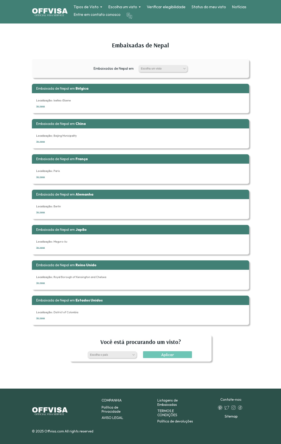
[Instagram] (234, 407)
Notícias (239, 6)
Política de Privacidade (111, 409)
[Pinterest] (221, 407)
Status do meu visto (208, 6)
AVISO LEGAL (112, 417)
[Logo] (50, 12)
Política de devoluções (175, 421)
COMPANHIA (112, 400)
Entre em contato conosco (97, 14)
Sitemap (231, 416)
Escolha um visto (122, 7)
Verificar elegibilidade (166, 6)
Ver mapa (40, 106)
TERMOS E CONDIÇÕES (167, 413)
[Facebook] (241, 407)
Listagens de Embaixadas (167, 402)
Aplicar (167, 354)
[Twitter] (227, 407)
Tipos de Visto (86, 7)
